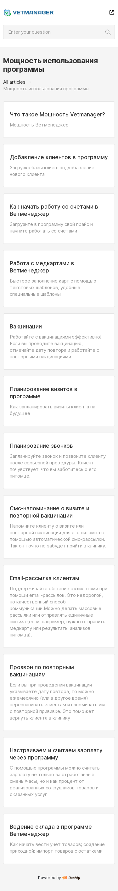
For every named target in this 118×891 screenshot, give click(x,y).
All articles (14, 82)
